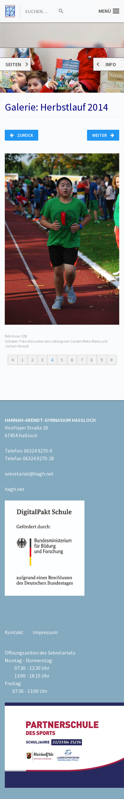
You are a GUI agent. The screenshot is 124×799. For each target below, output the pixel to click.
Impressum (45, 632)
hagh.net (15, 489)
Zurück (21, 135)
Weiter (103, 135)
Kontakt (14, 632)
